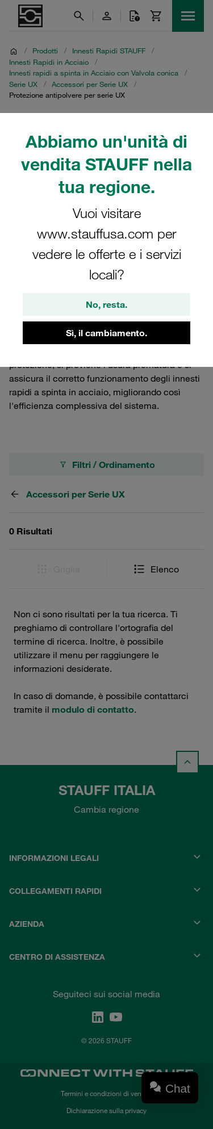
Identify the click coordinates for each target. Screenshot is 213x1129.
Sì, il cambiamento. (106, 332)
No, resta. (106, 304)
